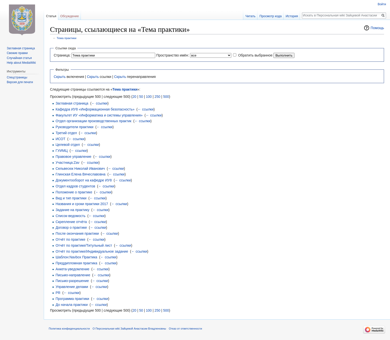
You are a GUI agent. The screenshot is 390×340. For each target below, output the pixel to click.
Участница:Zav (67, 163)
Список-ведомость (70, 216)
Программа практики (72, 299)
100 (148, 97)
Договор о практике (71, 227)
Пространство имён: (172, 55)
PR (57, 293)
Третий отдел (66, 133)
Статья (51, 16)
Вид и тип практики (70, 198)
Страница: (62, 55)
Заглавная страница (71, 103)
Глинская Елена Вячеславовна (80, 174)
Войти (382, 4)
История (292, 16)
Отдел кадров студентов (75, 186)
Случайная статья (19, 58)
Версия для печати (20, 82)
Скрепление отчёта (71, 222)
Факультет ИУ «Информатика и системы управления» (99, 115)
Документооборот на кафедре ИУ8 (83, 180)
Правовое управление (73, 157)
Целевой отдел (67, 145)
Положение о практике (73, 192)
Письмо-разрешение (72, 281)
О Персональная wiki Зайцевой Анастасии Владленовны (129, 328)
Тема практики (66, 38)
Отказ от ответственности (185, 328)
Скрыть (60, 77)
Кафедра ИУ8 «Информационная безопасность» (94, 109)
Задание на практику (72, 210)
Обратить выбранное (255, 55)
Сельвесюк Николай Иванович (80, 168)
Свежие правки (17, 53)
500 (166, 97)
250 (157, 97)
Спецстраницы (17, 77)
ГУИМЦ (61, 151)
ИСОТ (60, 139)
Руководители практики (74, 127)
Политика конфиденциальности (69, 328)
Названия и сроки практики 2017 (81, 204)
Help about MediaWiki (21, 62)
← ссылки (99, 103)
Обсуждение (69, 16)
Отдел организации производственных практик (93, 121)
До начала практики (71, 305)
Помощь (377, 28)
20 (134, 97)
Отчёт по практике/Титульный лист (83, 245)
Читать (250, 16)
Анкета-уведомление (72, 269)
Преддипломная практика (76, 263)
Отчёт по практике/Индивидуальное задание (91, 251)
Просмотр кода (270, 16)
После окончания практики (77, 233)
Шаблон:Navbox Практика (76, 257)
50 (141, 97)
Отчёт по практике (70, 239)
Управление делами (71, 287)
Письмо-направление (72, 275)
